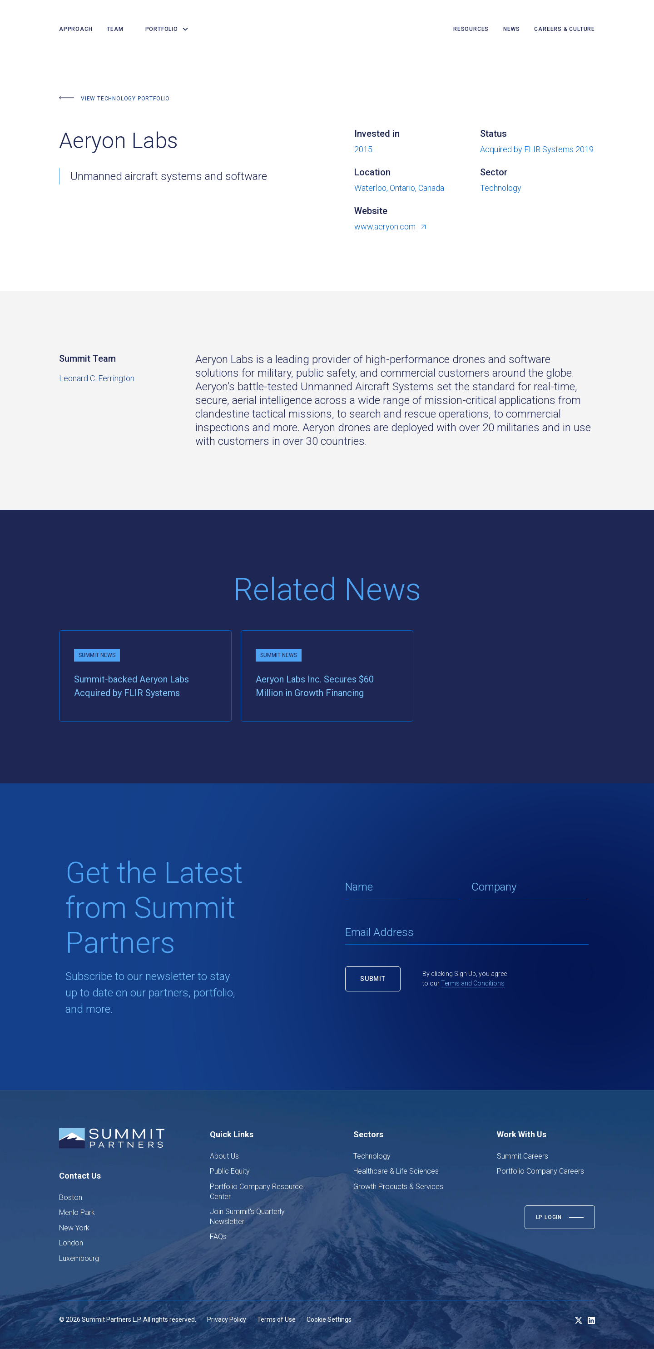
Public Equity (230, 1171)
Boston (70, 1197)
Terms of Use (276, 1319)
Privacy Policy (226, 1319)
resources (471, 29)
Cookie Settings (329, 1319)
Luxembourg (79, 1258)
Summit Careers (522, 1156)
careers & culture (564, 29)
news (511, 29)
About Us (224, 1156)
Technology (372, 1156)
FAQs (218, 1236)
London (71, 1243)
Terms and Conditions (473, 983)
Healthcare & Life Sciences (396, 1171)
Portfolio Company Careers (540, 1171)
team (115, 29)
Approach (75, 29)
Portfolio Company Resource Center (256, 1191)
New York (74, 1228)
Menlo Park (77, 1212)
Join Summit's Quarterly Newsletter (247, 1216)
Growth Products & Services (398, 1186)
